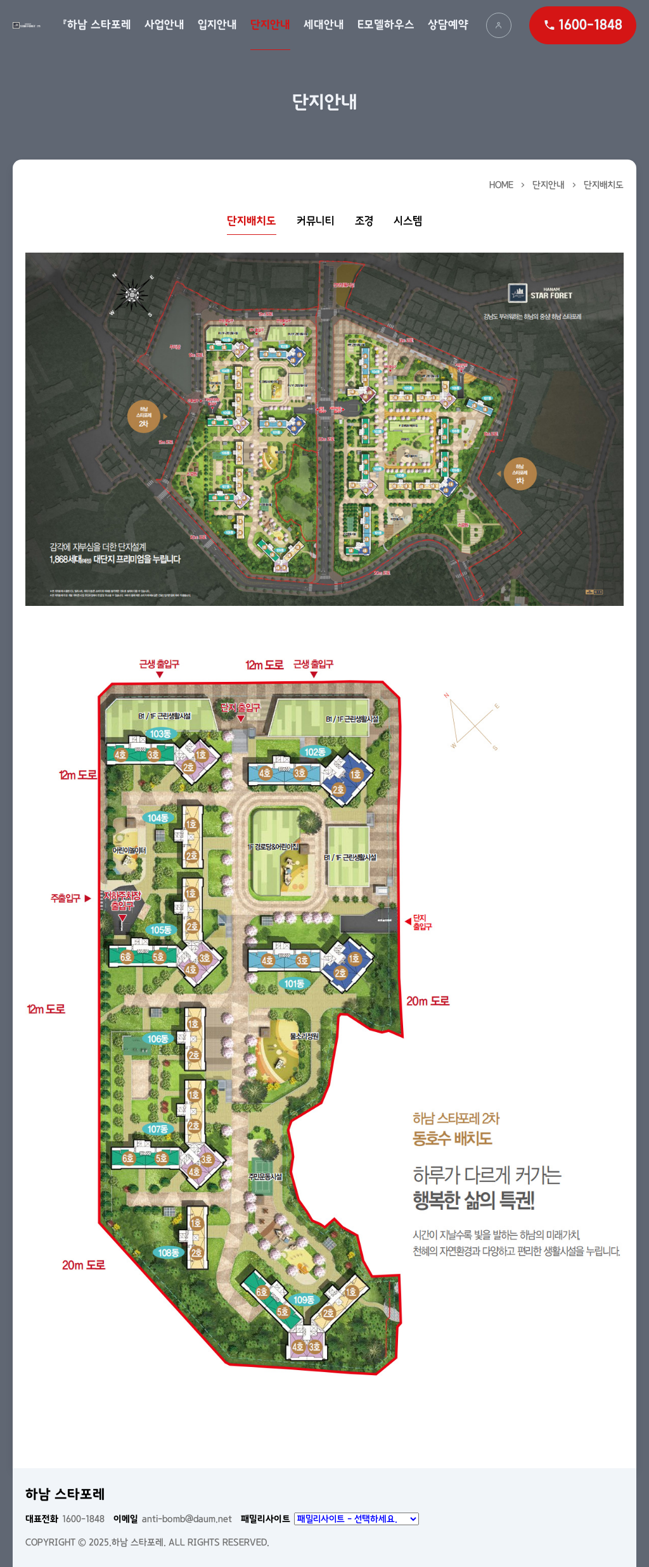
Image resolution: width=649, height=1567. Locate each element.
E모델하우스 (385, 25)
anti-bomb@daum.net (172, 1519)
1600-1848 (65, 1519)
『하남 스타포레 (97, 25)
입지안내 (217, 25)
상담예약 (448, 25)
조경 (364, 221)
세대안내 (324, 25)
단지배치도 (604, 185)
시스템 (408, 221)
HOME (501, 185)
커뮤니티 (316, 221)
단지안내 (270, 25)
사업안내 (164, 25)
